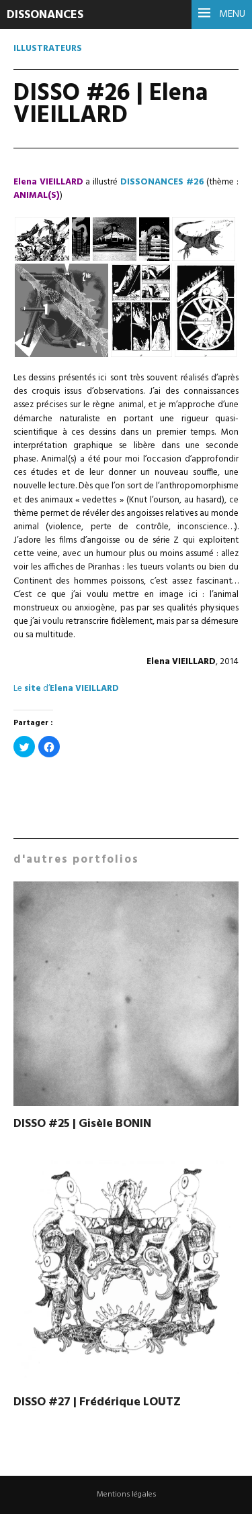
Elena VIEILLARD (84, 689)
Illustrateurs (47, 49)
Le (17, 689)
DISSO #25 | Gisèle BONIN (82, 1124)
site (32, 689)
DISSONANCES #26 (162, 182)
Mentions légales (126, 1495)
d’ (46, 689)
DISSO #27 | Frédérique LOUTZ (97, 1402)
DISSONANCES (45, 15)
